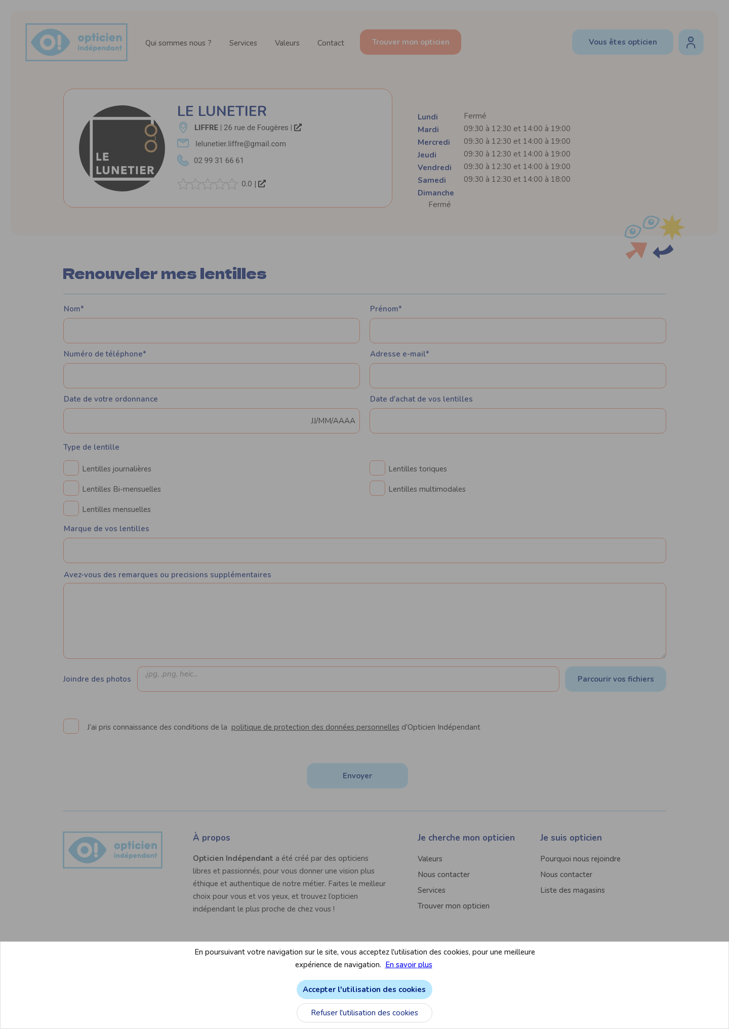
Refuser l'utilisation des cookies (589, 1013)
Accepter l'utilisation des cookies (589, 989)
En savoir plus (633, 965)
